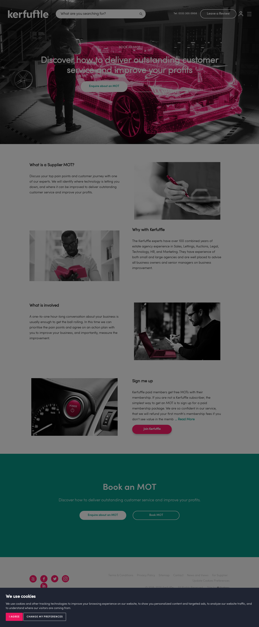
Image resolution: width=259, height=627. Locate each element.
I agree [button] (14, 616)
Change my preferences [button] (45, 616)
